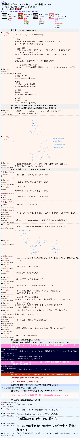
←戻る (3, 2)
